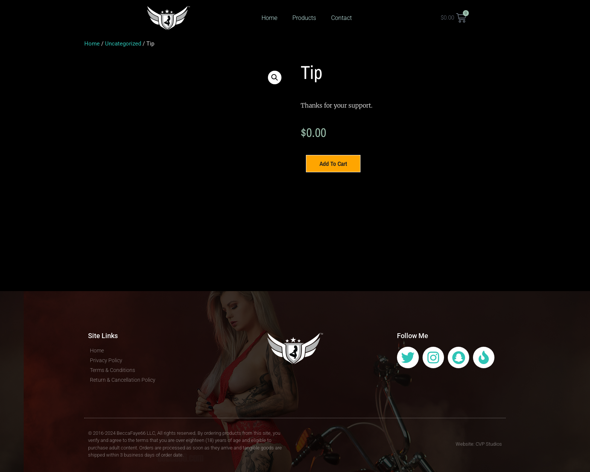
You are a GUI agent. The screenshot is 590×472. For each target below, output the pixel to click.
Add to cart (333, 163)
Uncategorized (123, 43)
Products (304, 17)
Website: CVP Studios (479, 444)
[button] (274, 77)
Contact (341, 17)
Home (269, 17)
